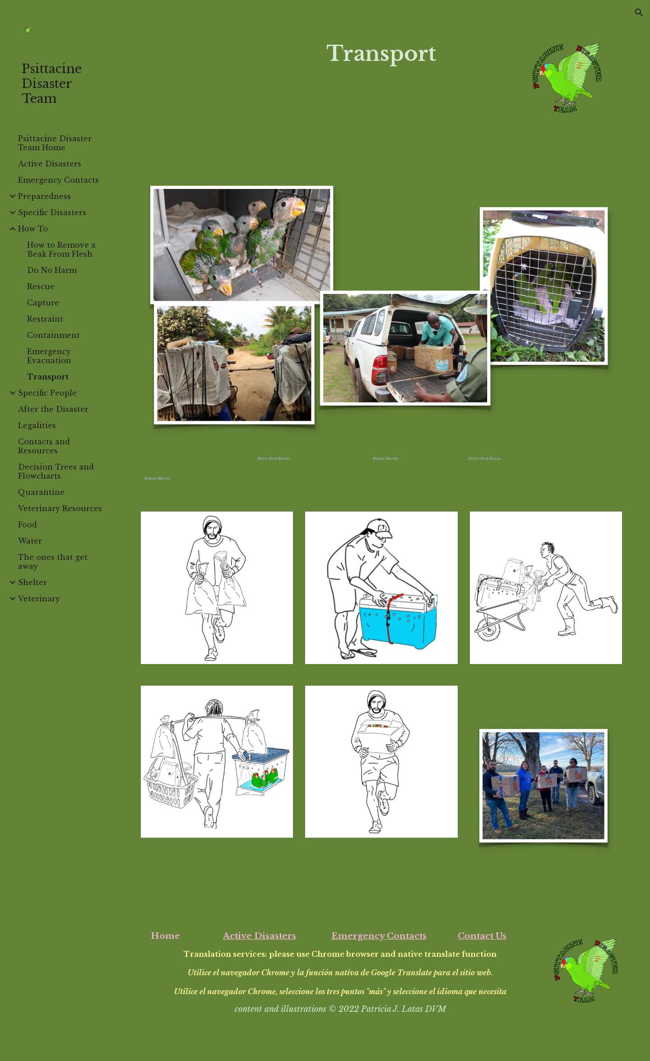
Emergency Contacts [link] (58, 180)
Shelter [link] (32, 582)
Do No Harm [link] (52, 270)
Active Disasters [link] (49, 163)
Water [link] (30, 540)
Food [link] (27, 524)
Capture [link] (43, 302)
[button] (639, 12)
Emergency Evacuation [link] (49, 356)
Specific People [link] (47, 392)
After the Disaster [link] (53, 409)
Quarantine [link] (41, 492)
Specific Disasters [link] (52, 212)
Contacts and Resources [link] (44, 446)
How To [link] (33, 228)
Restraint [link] (45, 318)
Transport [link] (48, 376)
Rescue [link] (41, 286)
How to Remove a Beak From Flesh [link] (61, 249)
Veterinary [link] (39, 598)
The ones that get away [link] (53, 562)
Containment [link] (53, 335)
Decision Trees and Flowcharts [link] (56, 471)
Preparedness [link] (44, 196)
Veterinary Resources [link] (60, 508)
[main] (381, 54)
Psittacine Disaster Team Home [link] (55, 143)
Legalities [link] (37, 425)
